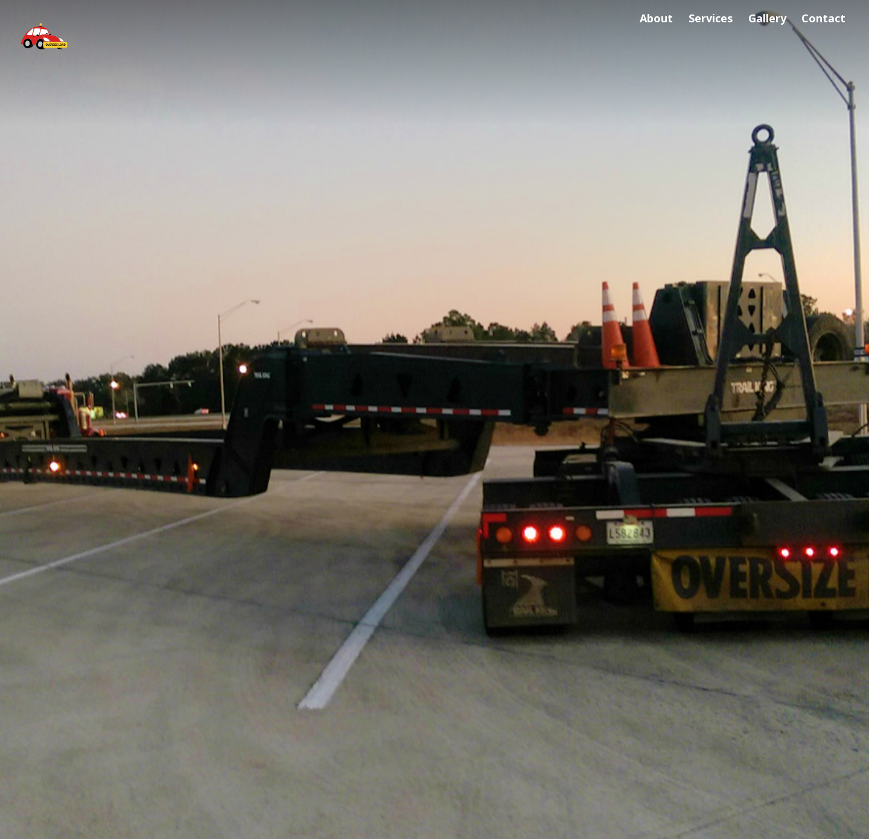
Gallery (767, 18)
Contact (823, 18)
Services (711, 18)
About (656, 18)
